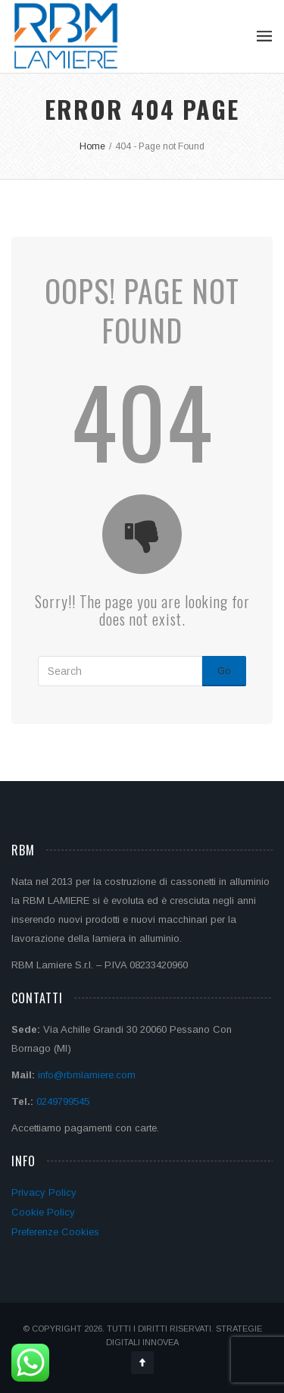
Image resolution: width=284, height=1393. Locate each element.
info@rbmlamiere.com (87, 1075)
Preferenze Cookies (55, 1232)
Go (224, 670)
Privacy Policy (43, 1192)
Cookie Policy (43, 1212)
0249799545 (62, 1101)
